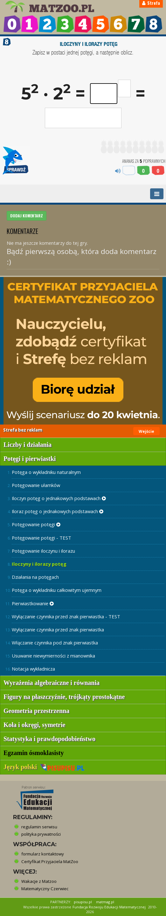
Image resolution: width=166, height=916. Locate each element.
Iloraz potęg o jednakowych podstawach (57, 511)
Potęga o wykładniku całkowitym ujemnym (56, 590)
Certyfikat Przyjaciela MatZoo (49, 861)
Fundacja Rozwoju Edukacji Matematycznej (109, 907)
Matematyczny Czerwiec (44, 888)
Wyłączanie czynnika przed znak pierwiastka (58, 629)
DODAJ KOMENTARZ (26, 215)
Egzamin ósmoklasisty (33, 752)
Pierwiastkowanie (33, 603)
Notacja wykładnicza (33, 668)
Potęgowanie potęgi (36, 524)
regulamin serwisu (39, 827)
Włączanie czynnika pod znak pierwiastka (55, 642)
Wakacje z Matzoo (39, 881)
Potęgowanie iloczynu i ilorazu (43, 551)
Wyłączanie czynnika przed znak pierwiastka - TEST (66, 616)
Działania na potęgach (35, 577)
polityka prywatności (41, 834)
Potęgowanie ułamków (36, 485)
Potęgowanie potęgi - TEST (41, 537)
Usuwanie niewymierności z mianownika (53, 655)
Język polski (44, 766)
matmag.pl (105, 901)
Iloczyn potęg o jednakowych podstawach (59, 498)
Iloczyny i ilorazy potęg (39, 564)
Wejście (146, 431)
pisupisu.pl (83, 901)
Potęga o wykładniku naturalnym (46, 472)
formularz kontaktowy (42, 854)
